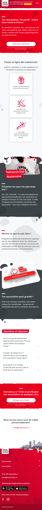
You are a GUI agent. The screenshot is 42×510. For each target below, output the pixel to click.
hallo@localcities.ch (21, 428)
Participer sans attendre (21, 400)
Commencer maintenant (21, 44)
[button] (37, 3)
